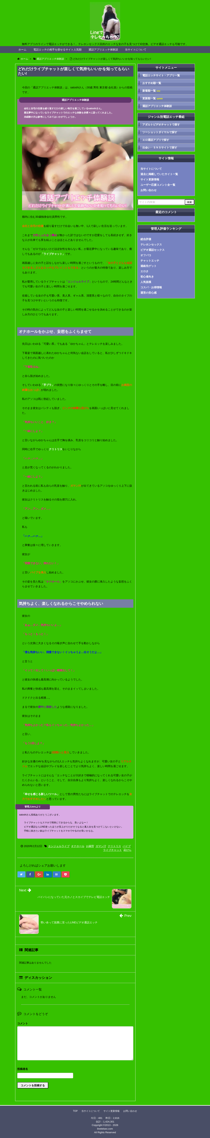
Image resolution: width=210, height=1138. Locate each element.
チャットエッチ (149, 260)
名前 (75, 1069)
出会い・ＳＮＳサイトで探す (159, 147)
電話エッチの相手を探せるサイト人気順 (57, 49)
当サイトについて (135, 49)
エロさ (144, 271)
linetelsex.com (105, 1128)
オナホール (77, 846)
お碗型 (90, 846)
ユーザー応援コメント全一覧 (157, 184)
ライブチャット (112, 849)
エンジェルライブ (59, 846)
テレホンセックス (151, 244)
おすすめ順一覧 (151, 83)
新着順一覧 (151, 90)
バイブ (127, 846)
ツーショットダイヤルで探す (159, 132)
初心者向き (147, 276)
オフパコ (145, 255)
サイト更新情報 (149, 179)
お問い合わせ (148, 190)
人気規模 (145, 281)
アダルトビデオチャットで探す (161, 124)
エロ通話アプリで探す (155, 139)
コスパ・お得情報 (151, 287)
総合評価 (145, 239)
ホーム (22, 49)
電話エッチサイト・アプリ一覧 (161, 75)
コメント (22, 1023)
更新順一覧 (152, 98)
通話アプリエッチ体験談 (103, 49)
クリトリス (114, 846)
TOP (75, 1111)
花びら (127, 849)
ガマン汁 (101, 846)
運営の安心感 (148, 292)
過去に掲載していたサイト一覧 (159, 174)
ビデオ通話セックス (152, 249)
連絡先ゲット (148, 265)
